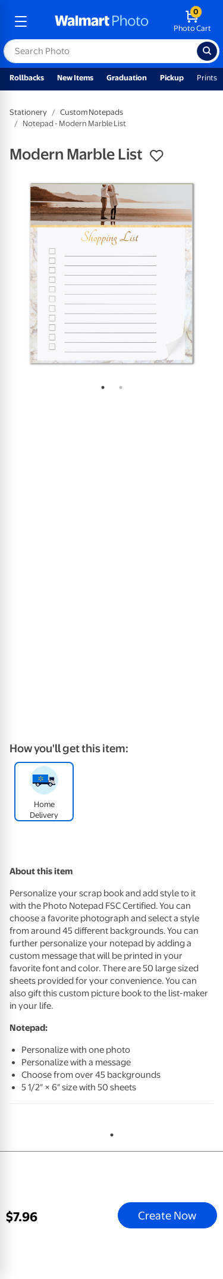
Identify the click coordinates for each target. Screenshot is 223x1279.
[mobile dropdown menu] (21, 21)
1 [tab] (100, 385)
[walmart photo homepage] (102, 21)
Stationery (28, 112)
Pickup (172, 77)
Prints (207, 77)
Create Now (167, 1215)
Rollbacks (27, 77)
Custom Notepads (91, 112)
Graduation (126, 77)
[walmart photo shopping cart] (192, 21)
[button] (156, 156)
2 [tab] (118, 385)
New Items (75, 77)
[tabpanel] (111, 273)
